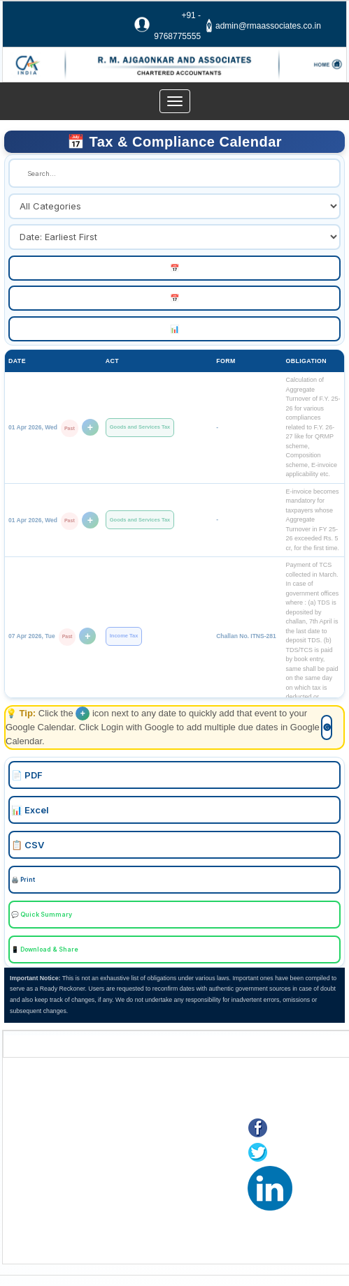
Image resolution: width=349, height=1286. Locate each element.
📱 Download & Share (44, 949)
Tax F (35, 1220)
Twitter (288, 1154)
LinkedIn (317, 1178)
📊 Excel (30, 809)
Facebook (296, 1129)
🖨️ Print (23, 879)
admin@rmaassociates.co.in (268, 26)
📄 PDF (27, 775)
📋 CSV (27, 844)
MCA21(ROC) (52, 1202)
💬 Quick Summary (41, 914)
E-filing (38, 1185)
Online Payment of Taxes (74, 1167)
